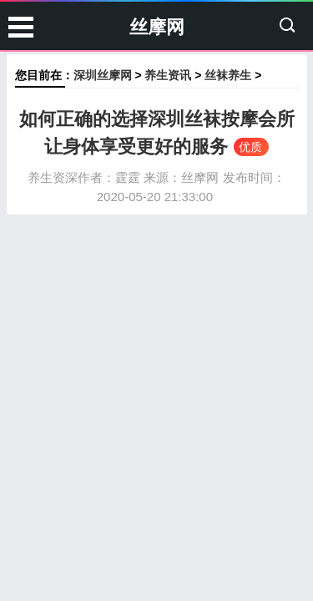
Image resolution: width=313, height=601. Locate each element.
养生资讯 (167, 75)
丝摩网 (156, 27)
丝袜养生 (227, 75)
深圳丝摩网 (102, 75)
